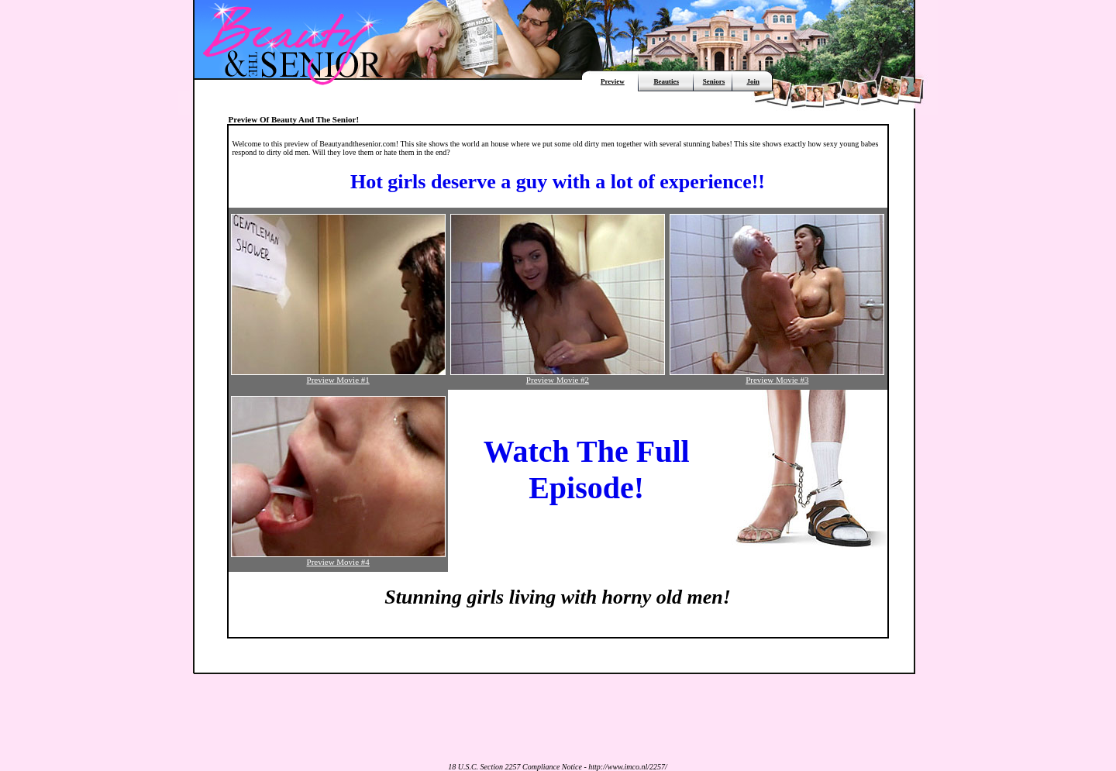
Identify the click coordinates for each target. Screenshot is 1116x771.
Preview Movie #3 (777, 375)
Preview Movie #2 (557, 375)
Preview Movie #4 (338, 557)
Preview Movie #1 (338, 375)
